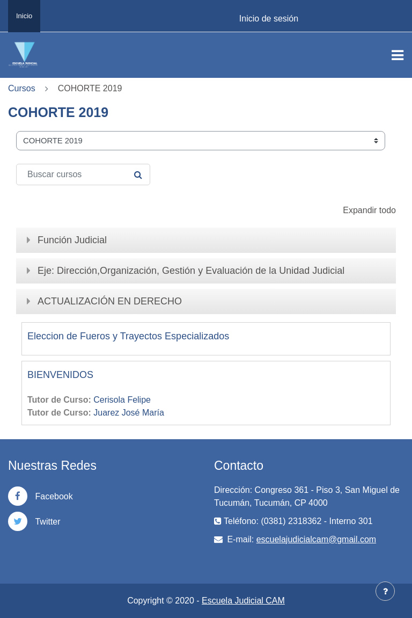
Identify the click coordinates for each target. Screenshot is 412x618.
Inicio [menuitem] (24, 16)
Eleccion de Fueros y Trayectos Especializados (128, 336)
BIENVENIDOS (60, 374)
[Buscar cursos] (83, 174)
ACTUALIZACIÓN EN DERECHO (110, 301)
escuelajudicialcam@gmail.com (316, 539)
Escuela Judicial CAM (243, 600)
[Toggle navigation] (397, 55)
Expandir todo (369, 210)
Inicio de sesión (268, 18)
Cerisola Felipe (122, 399)
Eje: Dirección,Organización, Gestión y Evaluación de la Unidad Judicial (191, 270)
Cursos (21, 88)
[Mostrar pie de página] (385, 591)
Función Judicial (72, 240)
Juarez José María (128, 412)
